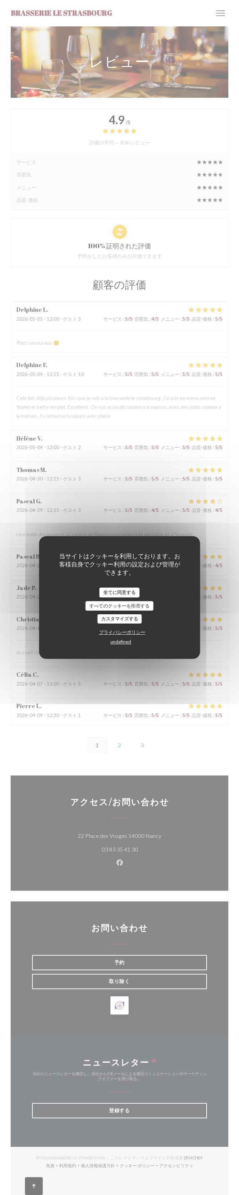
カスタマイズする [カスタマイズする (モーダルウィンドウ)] (119, 618)
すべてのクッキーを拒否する (119, 606)
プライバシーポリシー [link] (122, 632)
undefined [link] (120, 642)
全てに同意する (119, 592)
